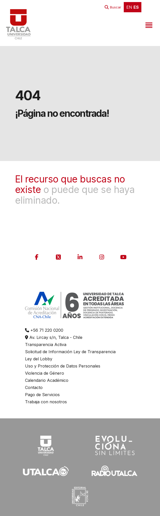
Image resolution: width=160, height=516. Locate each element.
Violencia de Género (44, 373)
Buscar (115, 7)
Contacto (34, 387)
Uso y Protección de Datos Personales (62, 366)
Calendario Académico (46, 380)
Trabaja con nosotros (46, 401)
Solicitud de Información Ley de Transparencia (70, 351)
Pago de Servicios (42, 394)
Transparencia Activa (45, 344)
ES (136, 7)
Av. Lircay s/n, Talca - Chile (53, 337)
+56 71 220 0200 (44, 330)
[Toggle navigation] (148, 24)
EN (129, 7)
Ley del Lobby (38, 358)
